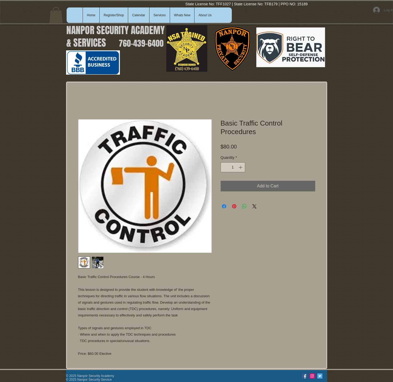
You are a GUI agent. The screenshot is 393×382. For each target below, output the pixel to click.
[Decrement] (224, 167)
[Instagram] (312, 376)
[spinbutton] (233, 167)
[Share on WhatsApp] (244, 206)
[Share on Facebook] (224, 206)
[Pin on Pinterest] (234, 206)
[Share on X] (254, 206)
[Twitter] (319, 376)
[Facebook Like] (288, 376)
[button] (56, 15)
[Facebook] (304, 376)
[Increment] (241, 167)
